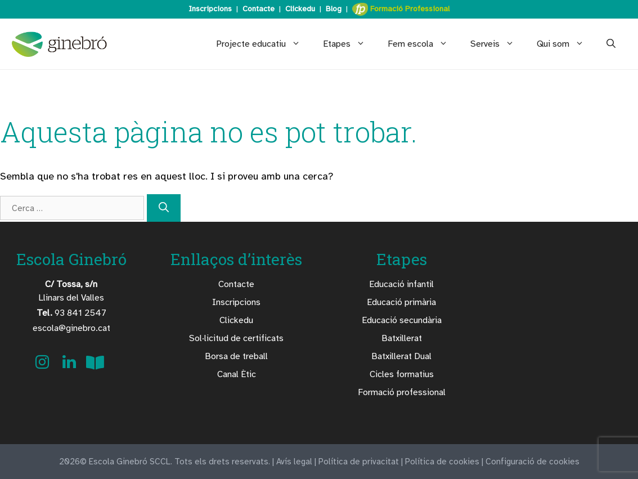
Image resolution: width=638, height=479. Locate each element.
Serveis (497, 44)
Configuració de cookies (532, 461)
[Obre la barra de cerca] (611, 44)
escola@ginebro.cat (71, 328)
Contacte (258, 9)
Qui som (566, 44)
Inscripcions (210, 9)
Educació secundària (402, 320)
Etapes (349, 44)
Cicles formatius (402, 374)
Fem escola (423, 44)
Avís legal (294, 461)
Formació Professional (401, 9)
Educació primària (401, 302)
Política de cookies (442, 461)
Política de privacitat (358, 461)
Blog (334, 9)
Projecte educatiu (264, 44)
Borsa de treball (236, 356)
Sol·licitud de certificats (236, 338)
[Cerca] (164, 208)
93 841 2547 (71, 313)
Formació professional (402, 392)
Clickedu (300, 9)
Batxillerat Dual (401, 356)
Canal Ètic (236, 374)
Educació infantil (401, 284)
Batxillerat (401, 338)
